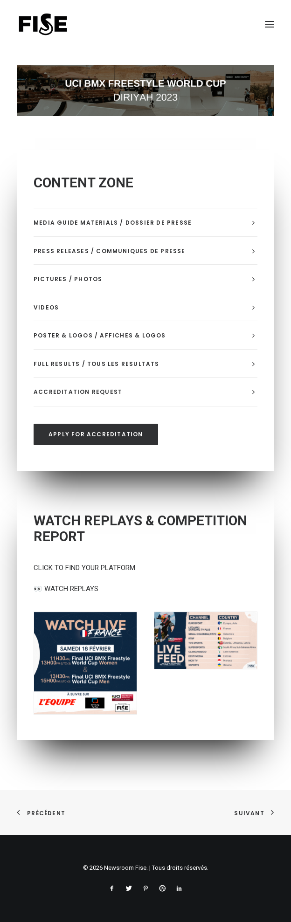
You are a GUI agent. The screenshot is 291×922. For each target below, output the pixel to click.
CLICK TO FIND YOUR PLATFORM (84, 568)
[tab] (145, 222)
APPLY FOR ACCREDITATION (95, 434)
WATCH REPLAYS (66, 589)
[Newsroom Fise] (43, 24)
